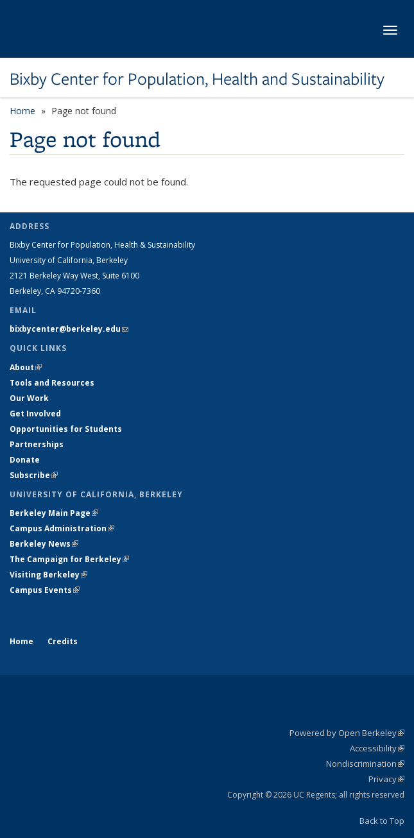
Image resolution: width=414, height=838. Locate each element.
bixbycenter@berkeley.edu (69, 328)
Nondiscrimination (365, 763)
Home (22, 111)
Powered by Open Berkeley (346, 733)
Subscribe (34, 475)
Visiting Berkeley (48, 574)
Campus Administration (62, 528)
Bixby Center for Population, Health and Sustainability (197, 78)
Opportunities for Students (66, 428)
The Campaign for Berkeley (69, 559)
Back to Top (381, 820)
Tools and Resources (52, 382)
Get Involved (36, 413)
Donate (25, 459)
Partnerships (37, 444)
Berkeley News (44, 543)
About (26, 367)
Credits (62, 641)
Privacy (386, 779)
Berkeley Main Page (54, 513)
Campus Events (45, 590)
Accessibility (377, 748)
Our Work (29, 398)
